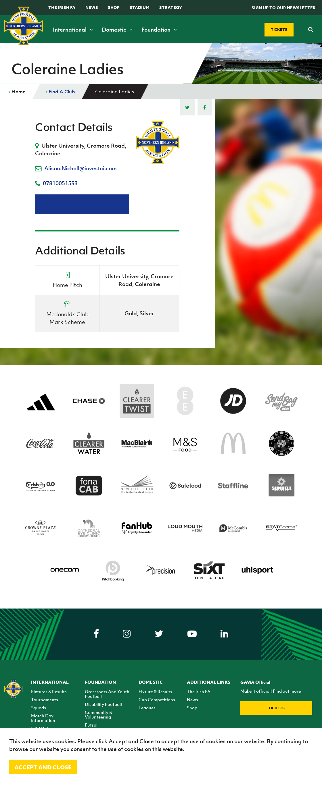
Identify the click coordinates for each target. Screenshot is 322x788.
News (91, 7)
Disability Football (103, 704)
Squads (38, 707)
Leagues (147, 707)
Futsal (91, 725)
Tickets (276, 708)
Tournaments (44, 699)
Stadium (140, 7)
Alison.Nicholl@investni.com (80, 168)
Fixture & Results (155, 691)
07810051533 (60, 183)
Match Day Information (43, 718)
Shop (114, 7)
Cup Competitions (157, 699)
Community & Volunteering (98, 714)
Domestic (117, 29)
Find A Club (60, 91)
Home (17, 91)
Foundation (159, 29)
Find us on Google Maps (82, 204)
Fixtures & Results (49, 691)
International (73, 29)
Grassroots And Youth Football (107, 694)
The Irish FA (61, 7)
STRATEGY (170, 7)
